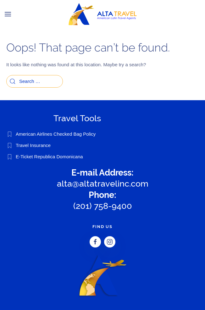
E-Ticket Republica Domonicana (49, 156)
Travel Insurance (33, 145)
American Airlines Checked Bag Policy (56, 134)
